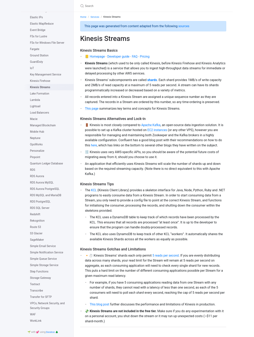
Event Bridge (37, 30)
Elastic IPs (36, 17)
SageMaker (37, 239)
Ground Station (39, 55)
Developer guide (119, 57)
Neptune (35, 138)
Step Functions (39, 271)
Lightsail (35, 106)
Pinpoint (35, 157)
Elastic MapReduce (42, 23)
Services (95, 16)
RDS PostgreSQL (40, 201)
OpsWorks (36, 144)
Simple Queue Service (43, 258)
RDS (32, 169)
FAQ (136, 57)
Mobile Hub (37, 131)
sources (184, 26)
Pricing (146, 57)
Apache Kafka (151, 125)
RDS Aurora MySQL (42, 182)
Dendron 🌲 (52, 332)
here (94, 145)
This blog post (100, 304)
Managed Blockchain (43, 125)
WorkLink (35, 320)
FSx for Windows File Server (47, 42)
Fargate (34, 49)
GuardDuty (36, 61)
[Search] (127, 6)
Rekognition (37, 220)
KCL (94, 190)
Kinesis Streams (40, 87)
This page (92, 109)
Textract (35, 284)
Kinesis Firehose (40, 80)
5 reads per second (165, 256)
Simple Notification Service (46, 252)
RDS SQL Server (39, 208)
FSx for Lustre (38, 36)
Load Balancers (39, 112)
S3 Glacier (36, 233)
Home (83, 16)
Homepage (97, 57)
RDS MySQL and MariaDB (45, 195)
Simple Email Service (43, 246)
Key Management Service (45, 74)
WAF (33, 314)
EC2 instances (157, 130)
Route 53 (35, 227)
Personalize (37, 150)
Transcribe (36, 290)
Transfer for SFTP (41, 296)
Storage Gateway (40, 277)
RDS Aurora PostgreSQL (44, 188)
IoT (32, 68)
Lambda (35, 99)
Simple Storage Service (44, 265)
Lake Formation (39, 93)
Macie (34, 119)
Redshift (35, 214)
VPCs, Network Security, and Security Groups (47, 306)
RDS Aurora (37, 176)
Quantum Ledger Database (46, 163)
